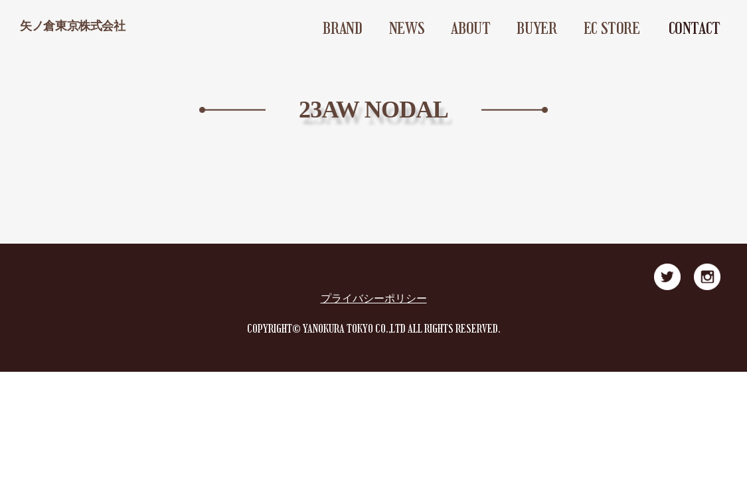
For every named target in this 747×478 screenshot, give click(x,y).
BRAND (342, 28)
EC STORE (612, 28)
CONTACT (694, 28)
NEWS (407, 28)
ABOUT (470, 28)
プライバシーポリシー (374, 298)
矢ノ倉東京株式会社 (72, 26)
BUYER (536, 28)
